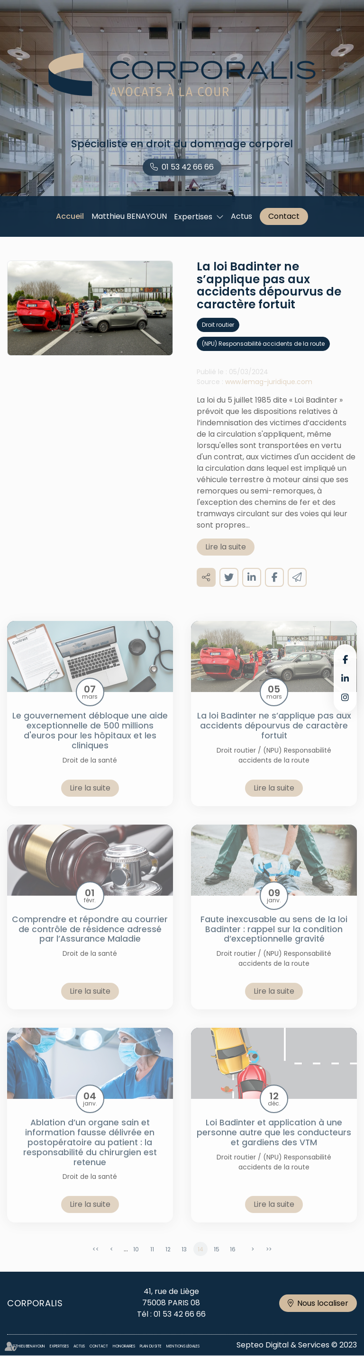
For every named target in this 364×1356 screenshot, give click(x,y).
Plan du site (151, 1346)
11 (152, 1259)
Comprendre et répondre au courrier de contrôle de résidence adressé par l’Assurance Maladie (90, 938)
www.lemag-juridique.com (268, 391)
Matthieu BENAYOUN (129, 216)
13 (184, 1259)
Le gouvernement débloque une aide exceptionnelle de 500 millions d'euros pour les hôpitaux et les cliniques (90, 740)
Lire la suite (225, 556)
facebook (345, 659)
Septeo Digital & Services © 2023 (297, 1344)
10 (136, 1259)
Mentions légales (183, 1346)
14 (200, 1259)
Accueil (70, 216)
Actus (241, 216)
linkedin (345, 678)
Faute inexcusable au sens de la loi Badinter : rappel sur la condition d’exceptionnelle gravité (273, 938)
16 (233, 1259)
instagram (345, 697)
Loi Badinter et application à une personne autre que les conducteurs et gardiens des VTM (274, 1142)
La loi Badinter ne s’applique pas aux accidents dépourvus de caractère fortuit (274, 735)
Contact (284, 216)
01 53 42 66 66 (188, 167)
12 (168, 1259)
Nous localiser (322, 1303)
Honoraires (124, 1346)
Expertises (193, 216)
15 (216, 1259)
